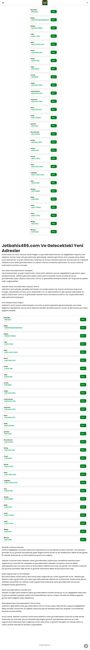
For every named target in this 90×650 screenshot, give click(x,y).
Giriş (53, 11)
